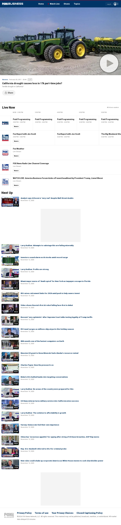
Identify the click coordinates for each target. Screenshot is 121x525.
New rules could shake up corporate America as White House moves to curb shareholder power (62, 461)
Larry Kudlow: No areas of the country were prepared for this (47, 389)
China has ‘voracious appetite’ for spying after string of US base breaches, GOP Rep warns (60, 437)
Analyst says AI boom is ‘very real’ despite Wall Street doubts (47, 198)
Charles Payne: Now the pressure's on (37, 365)
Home (41, 4)
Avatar (115, 3)
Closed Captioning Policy (89, 513)
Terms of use (41, 513)
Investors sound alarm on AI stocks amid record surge (44, 257)
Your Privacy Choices (62, 513)
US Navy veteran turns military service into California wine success (50, 401)
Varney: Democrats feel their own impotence (40, 425)
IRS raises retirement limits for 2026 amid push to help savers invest (50, 293)
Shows (67, 4)
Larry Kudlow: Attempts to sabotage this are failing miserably (47, 245)
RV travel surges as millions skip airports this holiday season (47, 329)
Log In (109, 4)
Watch (16, 126)
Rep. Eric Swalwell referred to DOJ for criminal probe (43, 449)
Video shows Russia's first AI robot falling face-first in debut (47, 305)
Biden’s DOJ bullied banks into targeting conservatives (44, 377)
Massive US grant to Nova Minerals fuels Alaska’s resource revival (49, 353)
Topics (77, 4)
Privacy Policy (24, 513)
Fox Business (12, 4)
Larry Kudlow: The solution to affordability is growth (43, 413)
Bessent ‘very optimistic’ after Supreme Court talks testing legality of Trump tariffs (56, 317)
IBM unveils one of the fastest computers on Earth (42, 341)
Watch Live (55, 4)
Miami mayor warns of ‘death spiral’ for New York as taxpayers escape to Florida (55, 281)
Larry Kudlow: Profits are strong (35, 269)
